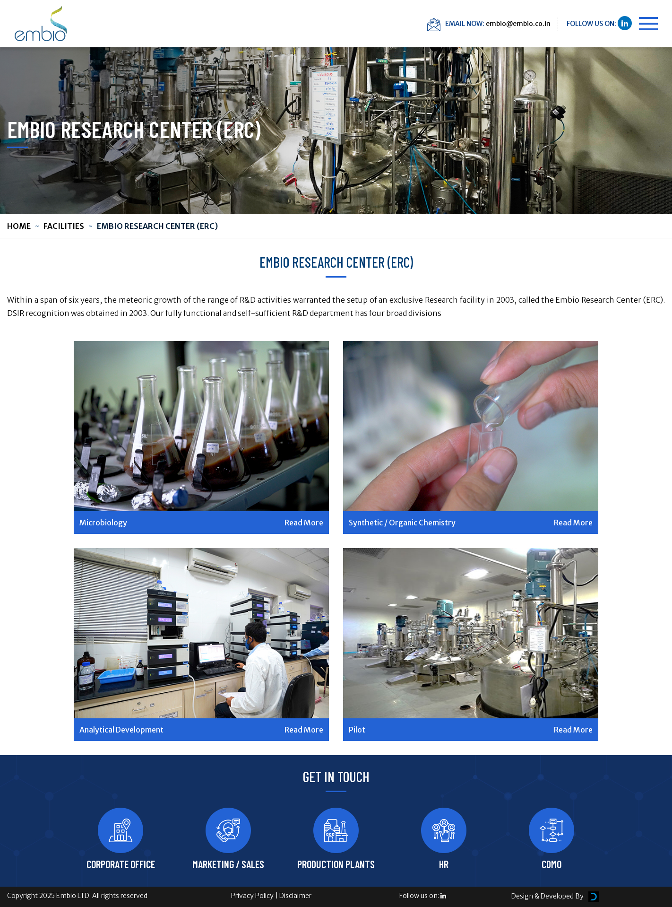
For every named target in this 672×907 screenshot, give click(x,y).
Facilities (63, 226)
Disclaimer (295, 895)
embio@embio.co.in (518, 23)
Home (19, 226)
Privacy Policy (252, 895)
